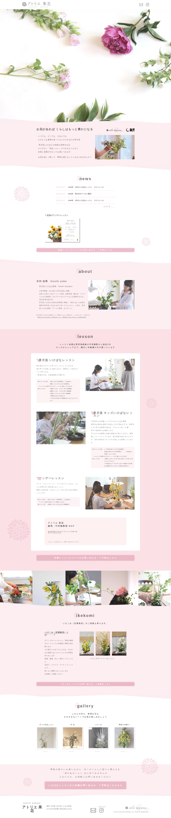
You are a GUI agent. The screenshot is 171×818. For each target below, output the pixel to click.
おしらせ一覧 (107, 206)
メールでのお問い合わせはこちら (59, 808)
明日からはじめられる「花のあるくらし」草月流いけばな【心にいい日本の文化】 (62, 317)
